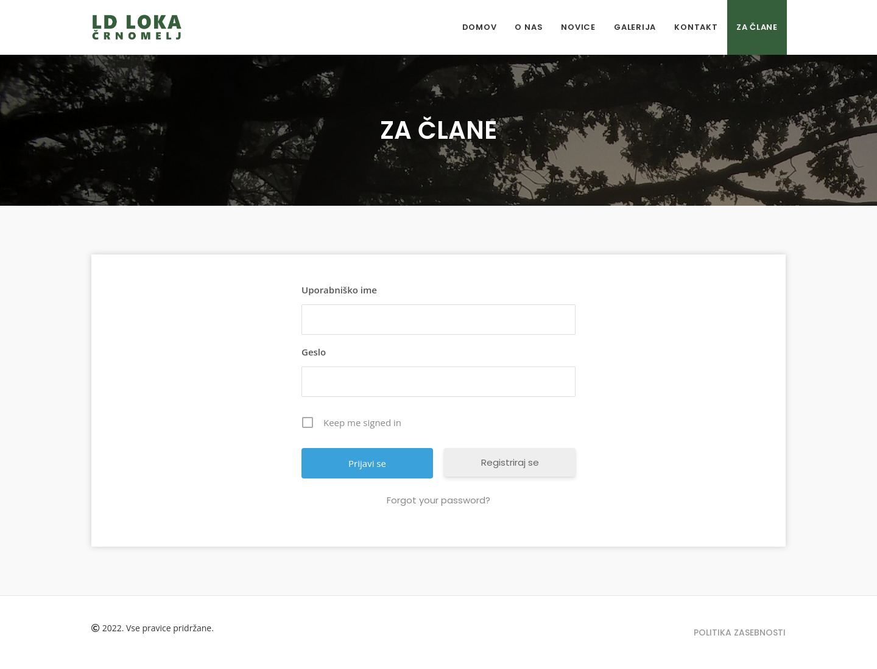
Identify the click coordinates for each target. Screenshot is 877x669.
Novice (578, 27)
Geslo (313, 352)
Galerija (635, 27)
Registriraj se (510, 462)
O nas (529, 27)
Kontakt (695, 27)
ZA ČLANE (757, 27)
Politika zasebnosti (740, 632)
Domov (479, 27)
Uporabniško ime (339, 290)
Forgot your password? (438, 500)
